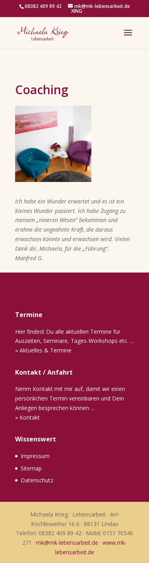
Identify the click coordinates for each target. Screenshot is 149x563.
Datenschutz (37, 480)
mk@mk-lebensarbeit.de (67, 542)
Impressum (35, 456)
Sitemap (31, 468)
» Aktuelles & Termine (43, 350)
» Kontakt (27, 417)
